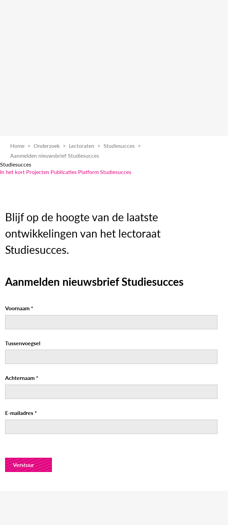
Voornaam (19, 308)
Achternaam (21, 377)
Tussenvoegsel (22, 343)
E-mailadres (21, 412)
